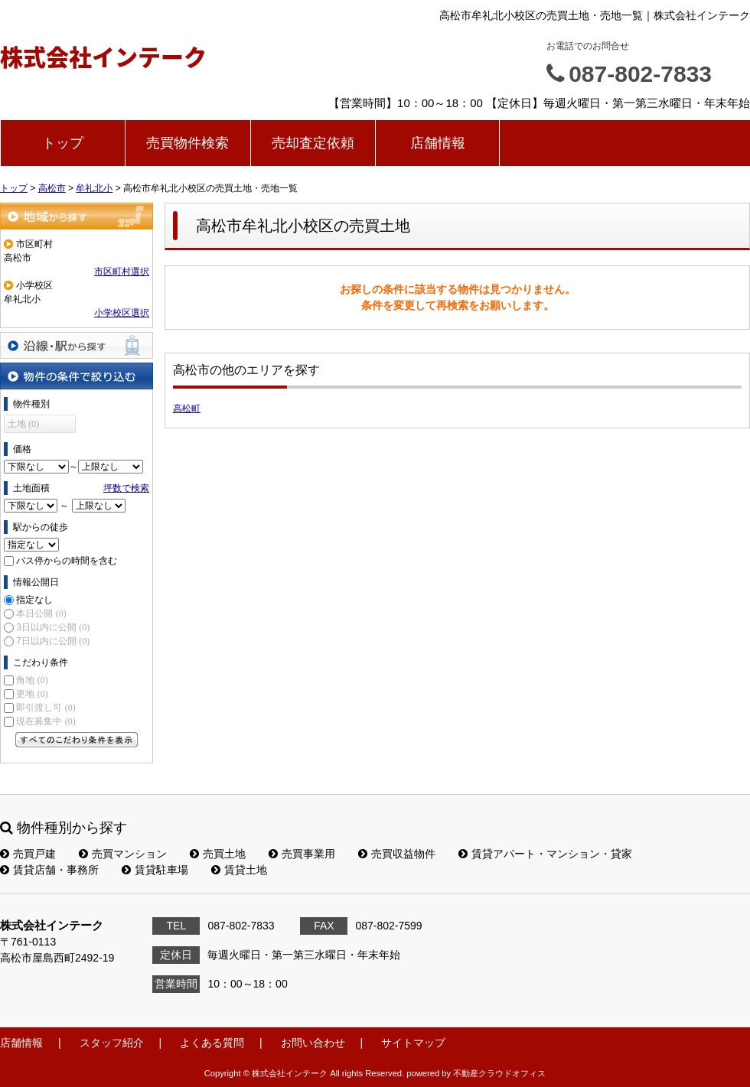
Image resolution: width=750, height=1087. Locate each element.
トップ (62, 143)
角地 (31, 680)
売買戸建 (28, 854)
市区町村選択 (121, 271)
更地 (31, 693)
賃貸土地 (239, 870)
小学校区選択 (121, 313)
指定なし (34, 599)
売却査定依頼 (313, 143)
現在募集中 (45, 721)
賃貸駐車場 (155, 870)
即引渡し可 (45, 707)
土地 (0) (23, 423)
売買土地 (218, 854)
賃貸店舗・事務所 (49, 870)
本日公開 (41, 613)
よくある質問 (212, 1043)
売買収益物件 (396, 854)
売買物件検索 (187, 143)
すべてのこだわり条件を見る (76, 739)
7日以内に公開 (53, 641)
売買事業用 (302, 854)
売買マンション (123, 854)
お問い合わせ (313, 1043)
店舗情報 (437, 143)
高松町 (187, 408)
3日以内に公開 (53, 627)
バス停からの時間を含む (66, 560)
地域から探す (76, 216)
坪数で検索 (126, 488)
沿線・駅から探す (76, 345)
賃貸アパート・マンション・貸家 (545, 854)
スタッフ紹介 (112, 1043)
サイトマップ (413, 1043)
